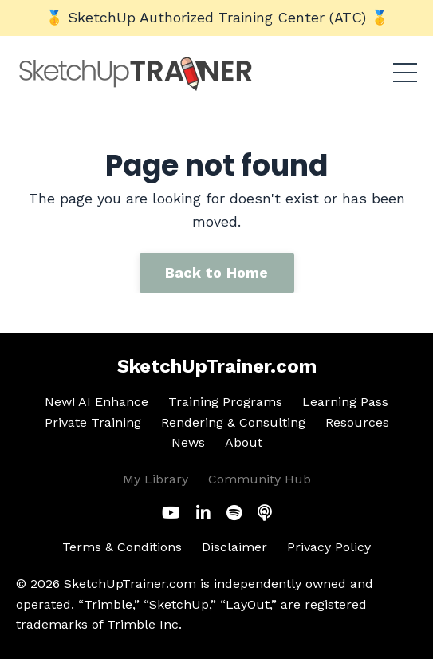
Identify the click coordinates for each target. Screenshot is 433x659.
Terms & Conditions (122, 546)
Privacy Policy (329, 546)
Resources (357, 422)
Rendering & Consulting (233, 422)
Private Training (93, 422)
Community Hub (259, 479)
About (243, 442)
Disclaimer (234, 546)
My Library (155, 479)
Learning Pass (345, 401)
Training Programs (225, 401)
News (188, 442)
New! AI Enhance (96, 401)
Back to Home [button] (217, 272)
